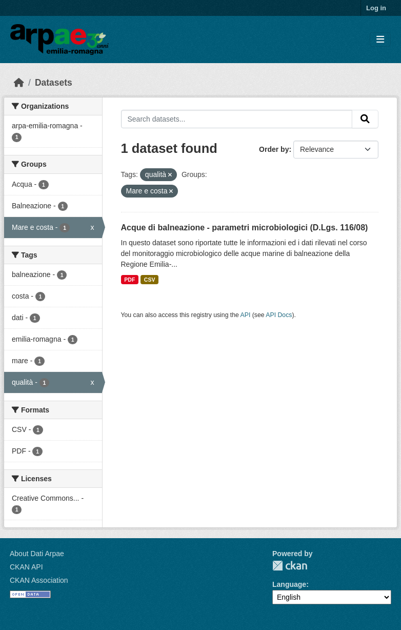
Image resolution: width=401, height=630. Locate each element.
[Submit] (365, 119)
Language (289, 584)
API (245, 315)
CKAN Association (39, 580)
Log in (376, 8)
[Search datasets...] (237, 119)
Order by (274, 149)
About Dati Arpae (37, 553)
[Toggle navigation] (380, 39)
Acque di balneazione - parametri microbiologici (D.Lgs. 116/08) (244, 227)
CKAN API (26, 567)
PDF (129, 280)
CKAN (289, 565)
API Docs (279, 315)
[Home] (19, 82)
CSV (149, 280)
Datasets (53, 82)
